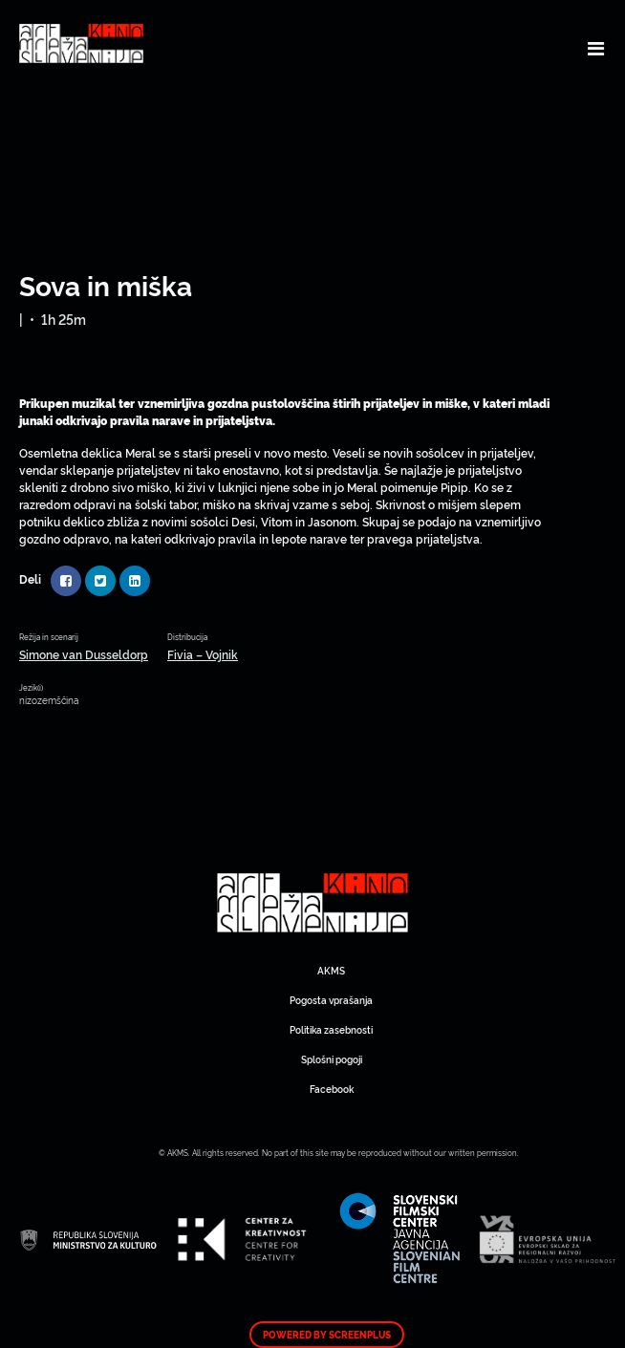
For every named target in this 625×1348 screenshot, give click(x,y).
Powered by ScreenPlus (327, 1334)
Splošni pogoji (331, 1059)
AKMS (331, 970)
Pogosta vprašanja (331, 1000)
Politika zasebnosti (331, 1029)
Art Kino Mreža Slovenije (312, 902)
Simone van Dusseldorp (83, 654)
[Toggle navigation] (595, 47)
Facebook (332, 1088)
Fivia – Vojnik (202, 654)
